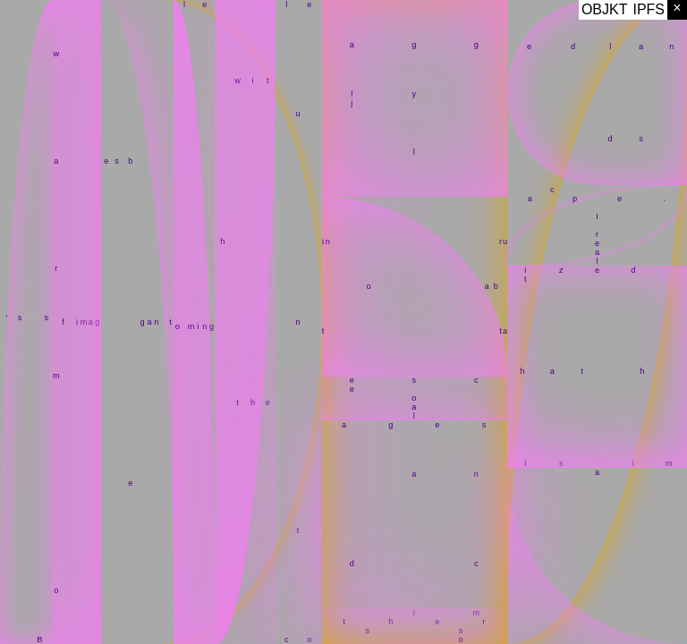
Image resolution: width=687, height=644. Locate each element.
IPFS (648, 9)
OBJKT (604, 9)
